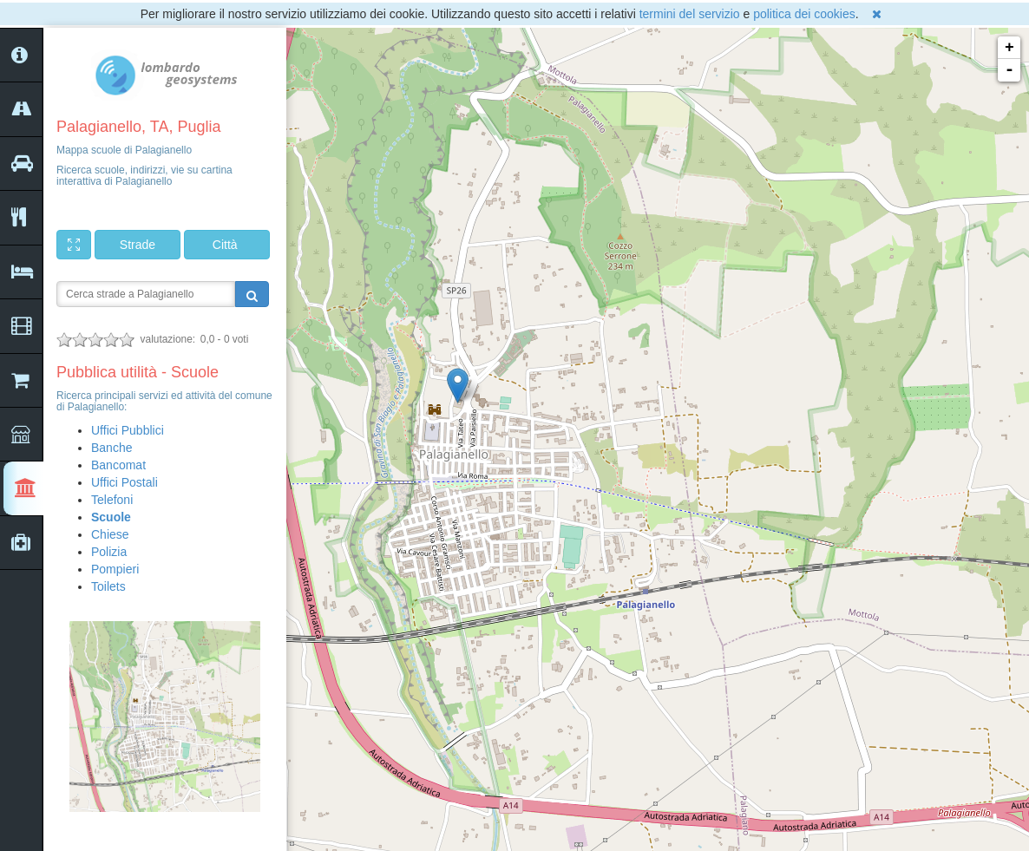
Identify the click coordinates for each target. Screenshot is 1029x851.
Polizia (109, 552)
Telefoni (112, 500)
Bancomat (118, 465)
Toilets (108, 586)
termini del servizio (689, 14)
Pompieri (115, 569)
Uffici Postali (124, 482)
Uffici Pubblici (127, 430)
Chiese (110, 534)
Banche (111, 448)
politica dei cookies (804, 14)
